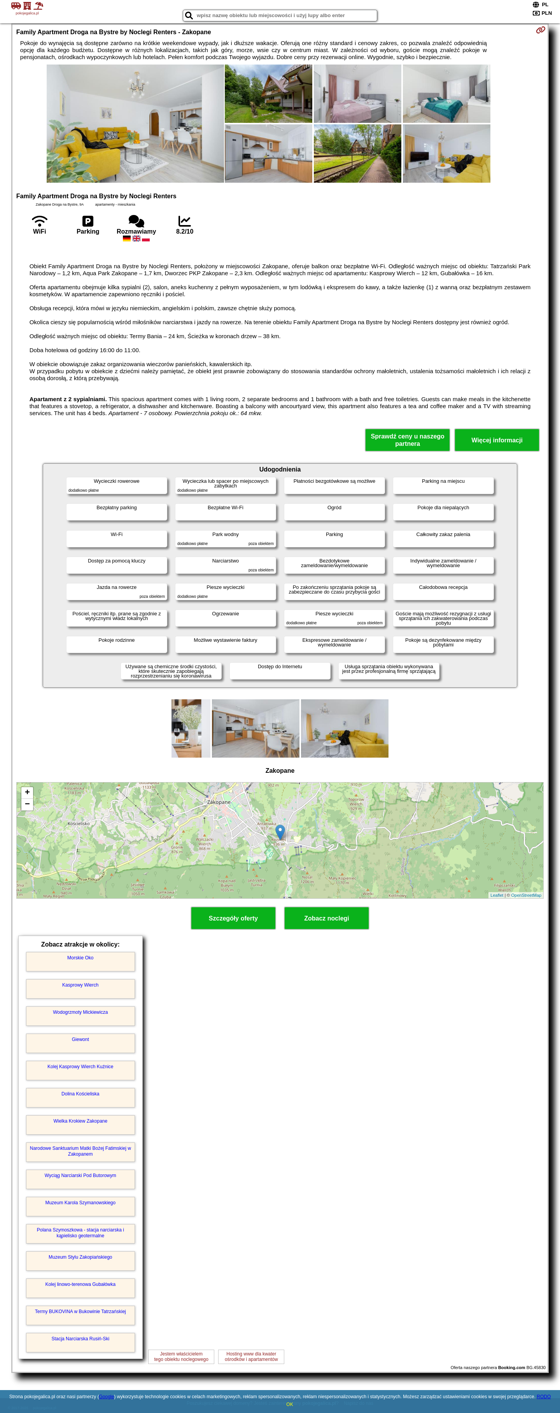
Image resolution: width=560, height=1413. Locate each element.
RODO (544, 1396)
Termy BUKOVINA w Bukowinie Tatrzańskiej (80, 1311)
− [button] (27, 804)
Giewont (80, 1039)
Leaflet (496, 895)
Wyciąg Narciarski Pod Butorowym (80, 1175)
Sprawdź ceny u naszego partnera (407, 440)
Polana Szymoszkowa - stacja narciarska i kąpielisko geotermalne (80, 1232)
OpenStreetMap (526, 895)
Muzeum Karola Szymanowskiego (80, 1202)
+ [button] (27, 793)
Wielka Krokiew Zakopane (80, 1121)
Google (106, 1396)
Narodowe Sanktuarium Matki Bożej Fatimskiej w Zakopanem (80, 1151)
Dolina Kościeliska (80, 1094)
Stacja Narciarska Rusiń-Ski (80, 1338)
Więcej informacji (496, 440)
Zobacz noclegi (326, 918)
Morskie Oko (80, 958)
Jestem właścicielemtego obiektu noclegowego (181, 1356)
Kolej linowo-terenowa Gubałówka (80, 1284)
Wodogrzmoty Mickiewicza (80, 1012)
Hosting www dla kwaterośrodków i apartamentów (251, 1356)
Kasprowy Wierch (80, 985)
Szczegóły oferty (233, 918)
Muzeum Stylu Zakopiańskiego (80, 1257)
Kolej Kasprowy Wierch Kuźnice (80, 1066)
